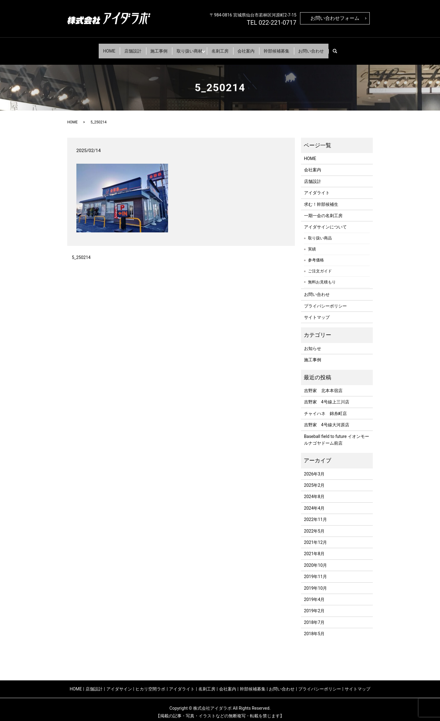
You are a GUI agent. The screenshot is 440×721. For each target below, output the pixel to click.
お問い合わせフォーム (334, 18)
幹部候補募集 (286, 48)
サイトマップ (317, 311)
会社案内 (252, 48)
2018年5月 (314, 628)
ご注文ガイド (320, 266)
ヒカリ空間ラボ (150, 683)
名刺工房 (222, 48)
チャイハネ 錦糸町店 (325, 408)
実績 (312, 244)
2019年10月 (315, 582)
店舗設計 (123, 48)
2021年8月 (314, 548)
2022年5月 (314, 525)
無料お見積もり (322, 277)
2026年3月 (314, 468)
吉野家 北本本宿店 (323, 385)
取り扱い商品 (320, 233)
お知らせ (312, 342)
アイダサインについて (325, 221)
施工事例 (153, 48)
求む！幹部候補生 (321, 198)
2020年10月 (315, 559)
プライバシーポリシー (325, 300)
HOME (96, 48)
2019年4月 (314, 594)
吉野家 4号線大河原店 (326, 419)
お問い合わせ (325, 48)
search (353, 48)
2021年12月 (315, 536)
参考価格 (316, 255)
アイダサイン (119, 683)
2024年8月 (314, 491)
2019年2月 (314, 605)
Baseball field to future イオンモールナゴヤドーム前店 (336, 434)
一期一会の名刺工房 (323, 210)
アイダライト (317, 187)
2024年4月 (314, 502)
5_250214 (81, 252)
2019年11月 (315, 571)
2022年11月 (315, 514)
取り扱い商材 (187, 48)
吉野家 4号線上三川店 (326, 396)
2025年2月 (314, 479)
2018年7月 (314, 616)
